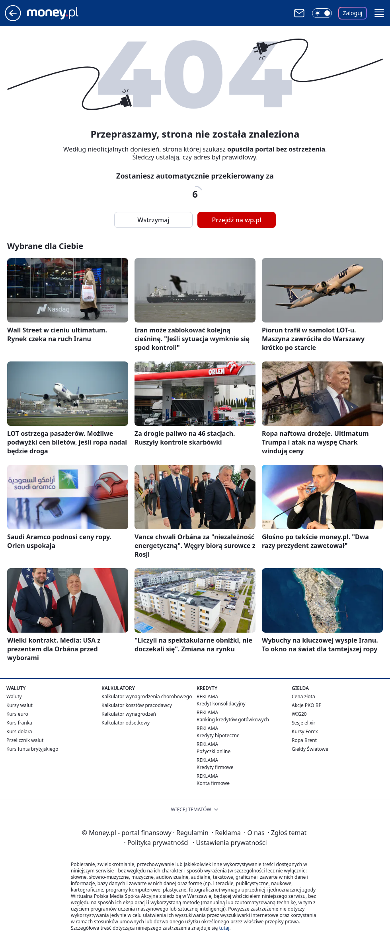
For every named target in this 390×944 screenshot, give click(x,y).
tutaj (224, 928)
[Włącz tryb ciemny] (322, 13)
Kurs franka (19, 722)
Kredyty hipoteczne (218, 735)
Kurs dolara (19, 731)
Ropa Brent (304, 740)
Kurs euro (17, 714)
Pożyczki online (213, 751)
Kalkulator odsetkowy (125, 722)
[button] (379, 13)
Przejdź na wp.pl (236, 220)
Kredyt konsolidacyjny (221, 703)
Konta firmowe (213, 783)
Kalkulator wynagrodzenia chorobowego (146, 696)
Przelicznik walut (24, 740)
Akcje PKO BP (307, 705)
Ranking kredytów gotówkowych (233, 719)
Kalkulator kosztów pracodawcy (136, 705)
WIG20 (299, 714)
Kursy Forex (305, 731)
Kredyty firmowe (215, 767)
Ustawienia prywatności (230, 842)
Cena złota (303, 696)
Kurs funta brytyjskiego (32, 749)
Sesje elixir (303, 722)
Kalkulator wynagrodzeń (128, 714)
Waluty (14, 696)
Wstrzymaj (153, 220)
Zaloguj (353, 13)
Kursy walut (19, 705)
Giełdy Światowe (310, 749)
